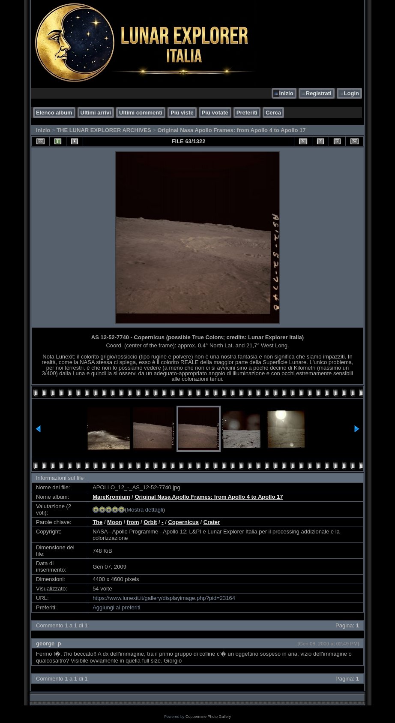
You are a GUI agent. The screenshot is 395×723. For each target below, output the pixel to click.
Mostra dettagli (144, 509)
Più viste (182, 112)
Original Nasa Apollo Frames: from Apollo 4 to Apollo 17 (231, 130)
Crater (211, 522)
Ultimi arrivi (96, 112)
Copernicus (183, 522)
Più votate (215, 112)
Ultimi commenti (140, 112)
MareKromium (111, 497)
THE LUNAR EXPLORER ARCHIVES (104, 130)
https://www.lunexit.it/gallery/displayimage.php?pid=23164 (164, 598)
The (97, 522)
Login (351, 93)
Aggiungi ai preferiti (116, 607)
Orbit (150, 522)
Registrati (319, 93)
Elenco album (54, 112)
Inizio (286, 93)
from (133, 522)
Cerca (273, 112)
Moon (114, 522)
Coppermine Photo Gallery (208, 716)
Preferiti (246, 112)
